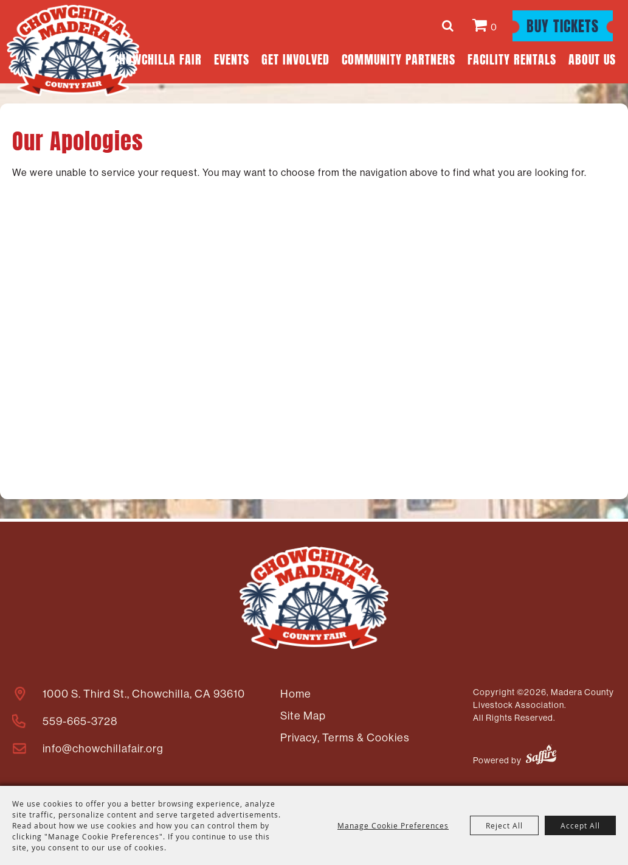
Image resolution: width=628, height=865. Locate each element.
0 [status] (494, 27)
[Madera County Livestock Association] (73, 50)
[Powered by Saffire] (541, 756)
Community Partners (398, 58)
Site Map (303, 716)
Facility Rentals (512, 58)
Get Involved (295, 58)
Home (295, 694)
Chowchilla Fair (157, 58)
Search (449, 25)
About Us (592, 58)
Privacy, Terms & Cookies (345, 737)
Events (231, 58)
